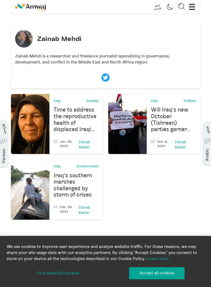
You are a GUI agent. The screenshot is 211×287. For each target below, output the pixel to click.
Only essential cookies (58, 273)
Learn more (157, 258)
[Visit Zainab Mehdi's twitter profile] (105, 77)
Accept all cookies (157, 273)
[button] (157, 7)
